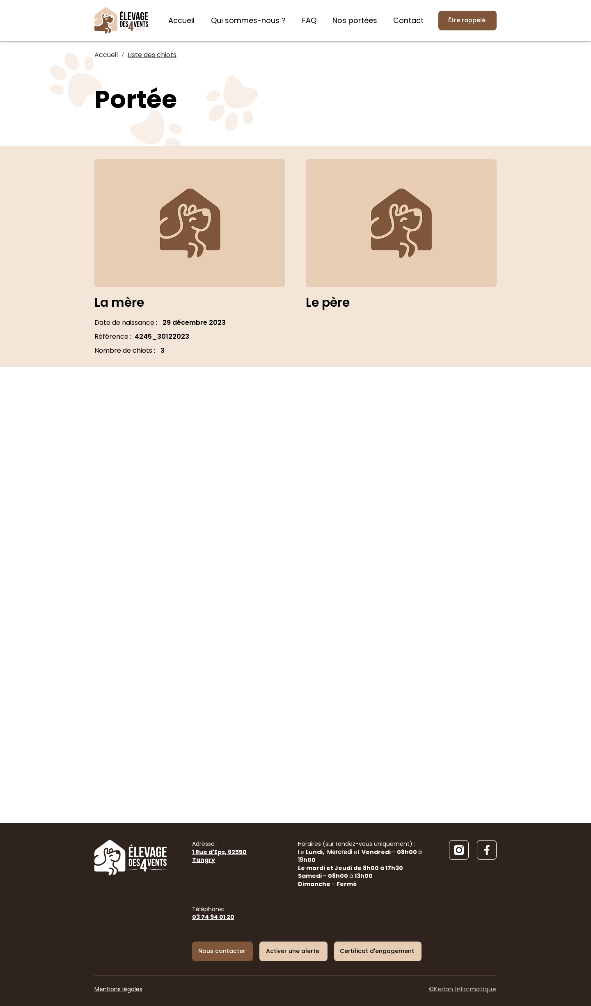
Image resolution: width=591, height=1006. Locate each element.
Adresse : (219, 852)
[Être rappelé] (467, 20)
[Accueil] (106, 55)
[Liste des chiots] (152, 55)
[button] (293, 951)
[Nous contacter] (222, 951)
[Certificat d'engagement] (377, 951)
